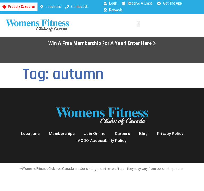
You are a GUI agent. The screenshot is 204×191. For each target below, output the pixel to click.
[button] (138, 24)
